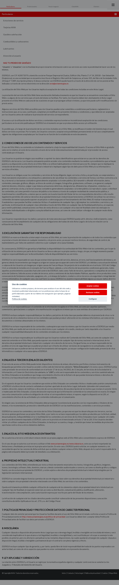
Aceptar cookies (93, 286)
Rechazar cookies (93, 292)
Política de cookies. (19, 299)
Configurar (93, 299)
